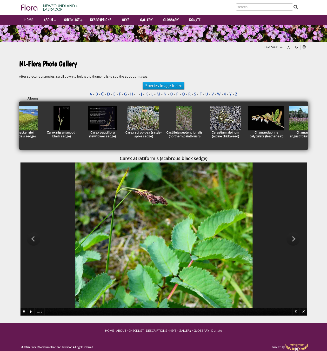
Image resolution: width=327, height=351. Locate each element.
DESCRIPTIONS (101, 20)
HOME (28, 20)
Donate (194, 20)
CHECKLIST (72, 20)
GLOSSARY (171, 20)
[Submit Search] (296, 6)
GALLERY (146, 20)
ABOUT (48, 20)
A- (281, 47)
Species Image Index (163, 85)
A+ (296, 47)
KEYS (125, 20)
